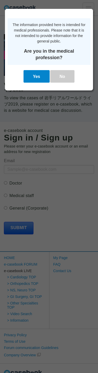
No (62, 76)
